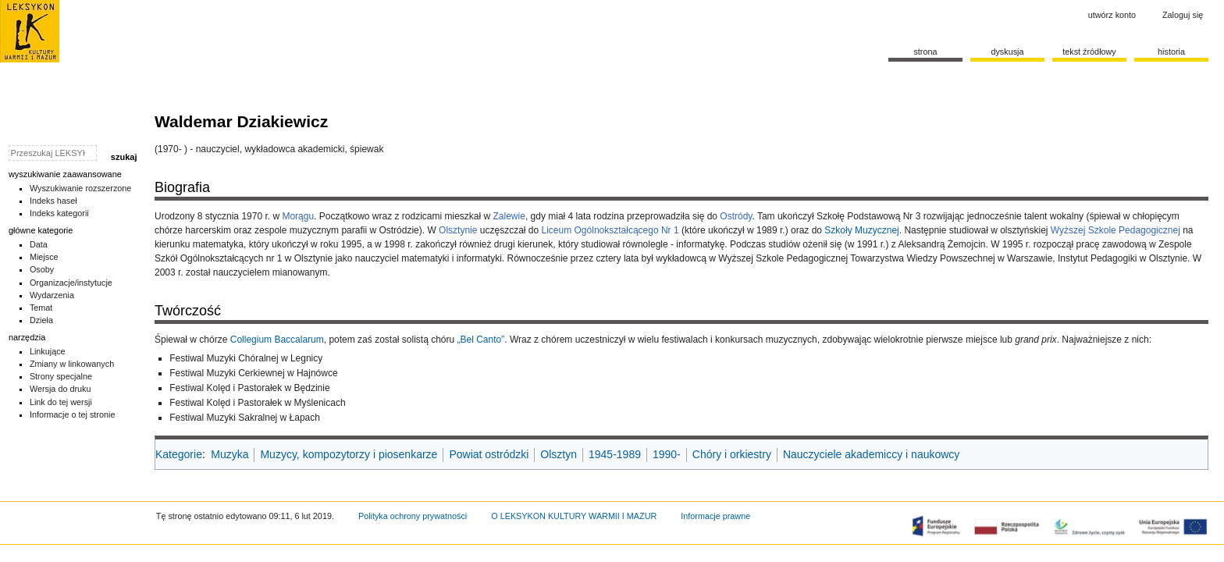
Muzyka (229, 454)
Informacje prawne (715, 516)
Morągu (298, 216)
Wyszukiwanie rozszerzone (81, 188)
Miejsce (44, 256)
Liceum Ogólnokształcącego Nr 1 (610, 230)
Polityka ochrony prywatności (412, 516)
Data (39, 244)
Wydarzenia (52, 295)
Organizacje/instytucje (71, 282)
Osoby (42, 269)
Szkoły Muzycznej (861, 230)
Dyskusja (1007, 51)
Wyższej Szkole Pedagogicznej (1115, 230)
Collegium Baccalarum (277, 339)
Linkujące (48, 351)
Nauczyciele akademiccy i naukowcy (871, 454)
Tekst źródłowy (1089, 51)
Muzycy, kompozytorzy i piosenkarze (348, 454)
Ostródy (736, 216)
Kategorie (178, 454)
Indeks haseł (53, 200)
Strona (925, 51)
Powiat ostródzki (488, 454)
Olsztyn (558, 454)
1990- (667, 454)
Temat (41, 307)
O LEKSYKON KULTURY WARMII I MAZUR (573, 516)
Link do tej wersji (61, 402)
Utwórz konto (1112, 15)
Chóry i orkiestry (731, 454)
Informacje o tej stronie (73, 414)
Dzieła (41, 320)
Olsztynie (458, 230)
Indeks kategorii (59, 213)
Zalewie (509, 216)
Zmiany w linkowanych (72, 363)
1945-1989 (615, 454)
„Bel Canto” (481, 339)
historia (1171, 51)
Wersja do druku (60, 388)
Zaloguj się (1182, 15)
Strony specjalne (61, 376)
